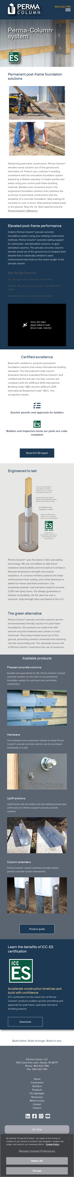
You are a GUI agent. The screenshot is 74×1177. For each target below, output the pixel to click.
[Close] (68, 1138)
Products (37, 1090)
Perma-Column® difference (22, 211)
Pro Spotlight (37, 1093)
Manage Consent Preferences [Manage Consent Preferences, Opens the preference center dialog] (37, 1151)
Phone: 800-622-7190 (37, 1066)
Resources (37, 1097)
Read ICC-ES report (37, 453)
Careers (37, 1108)
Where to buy (37, 1100)
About (37, 1079)
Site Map (37, 1129)
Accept (37, 1170)
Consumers (37, 1082)
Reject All (37, 1161)
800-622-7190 (63, 6)
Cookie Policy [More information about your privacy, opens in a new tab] (52, 1144)
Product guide (37, 929)
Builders (37, 1086)
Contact (37, 1104)
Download (25, 1022)
